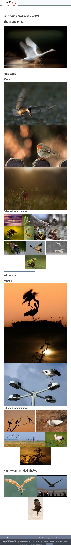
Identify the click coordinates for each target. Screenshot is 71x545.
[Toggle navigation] (66, 2)
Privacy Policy (12, 540)
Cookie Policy (12, 538)
